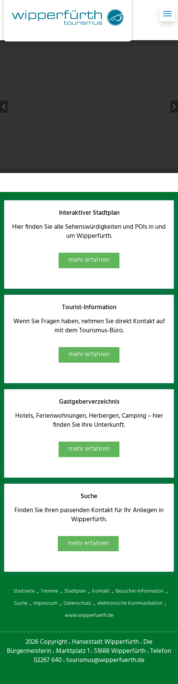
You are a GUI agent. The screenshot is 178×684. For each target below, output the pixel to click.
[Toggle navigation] (167, 13)
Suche (20, 603)
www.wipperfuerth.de (89, 615)
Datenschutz (77, 603)
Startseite (24, 591)
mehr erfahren (89, 260)
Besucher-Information (140, 591)
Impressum (45, 603)
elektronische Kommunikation (129, 603)
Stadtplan (75, 591)
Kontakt (101, 591)
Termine (49, 591)
